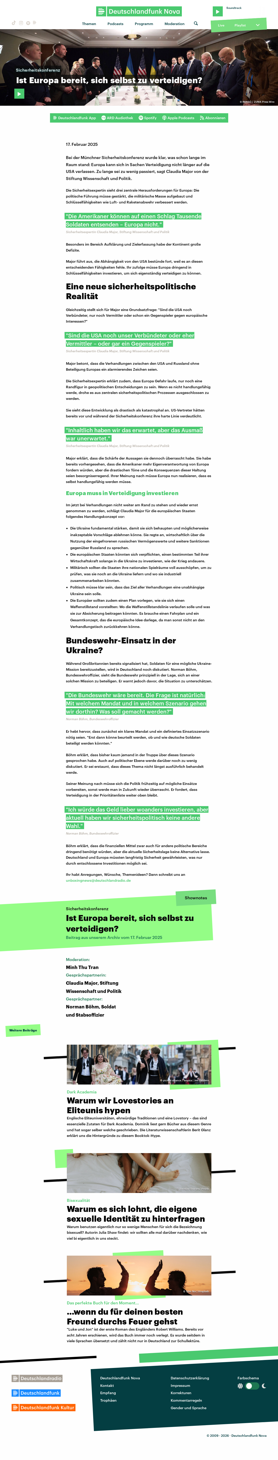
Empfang (108, 1393)
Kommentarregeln (186, 1400)
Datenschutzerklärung (190, 1378)
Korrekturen (181, 1393)
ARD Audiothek (117, 118)
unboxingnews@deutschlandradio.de (98, 880)
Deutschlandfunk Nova (120, 1378)
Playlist (240, 25)
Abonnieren (212, 118)
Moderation (175, 23)
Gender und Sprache (188, 1408)
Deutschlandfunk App (74, 118)
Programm (144, 23)
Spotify (148, 118)
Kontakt (107, 1385)
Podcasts (115, 23)
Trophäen (108, 1400)
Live (221, 25)
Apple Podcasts (178, 118)
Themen (89, 23)
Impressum (180, 1385)
